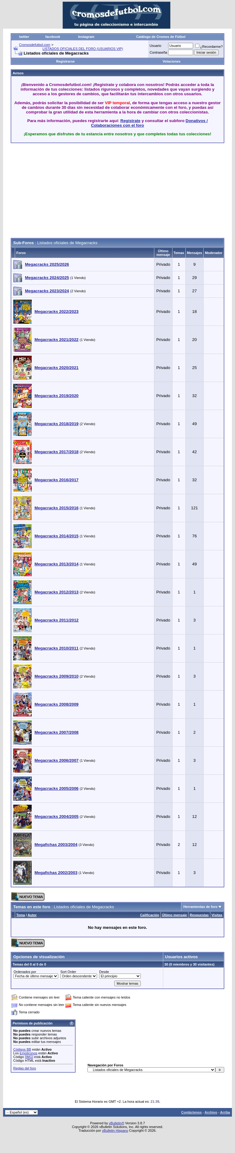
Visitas (217, 915)
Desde (104, 972)
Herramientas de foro (200, 907)
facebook (52, 37)
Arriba (225, 1112)
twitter (24, 37)
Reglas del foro (24, 1068)
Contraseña (158, 52)
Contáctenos (191, 1112)
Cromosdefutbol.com (35, 45)
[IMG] (29, 1057)
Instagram (86, 37)
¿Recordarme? (209, 46)
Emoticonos (28, 1053)
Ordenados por (25, 972)
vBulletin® (116, 1123)
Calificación (149, 915)
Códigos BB (22, 1049)
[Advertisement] (83, 191)
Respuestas (199, 915)
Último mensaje (174, 915)
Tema (20, 915)
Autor (32, 915)
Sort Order (68, 972)
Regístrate (130, 120)
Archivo (211, 1112)
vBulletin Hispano (115, 1130)
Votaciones (171, 61)
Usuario (155, 45)
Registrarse (65, 61)
